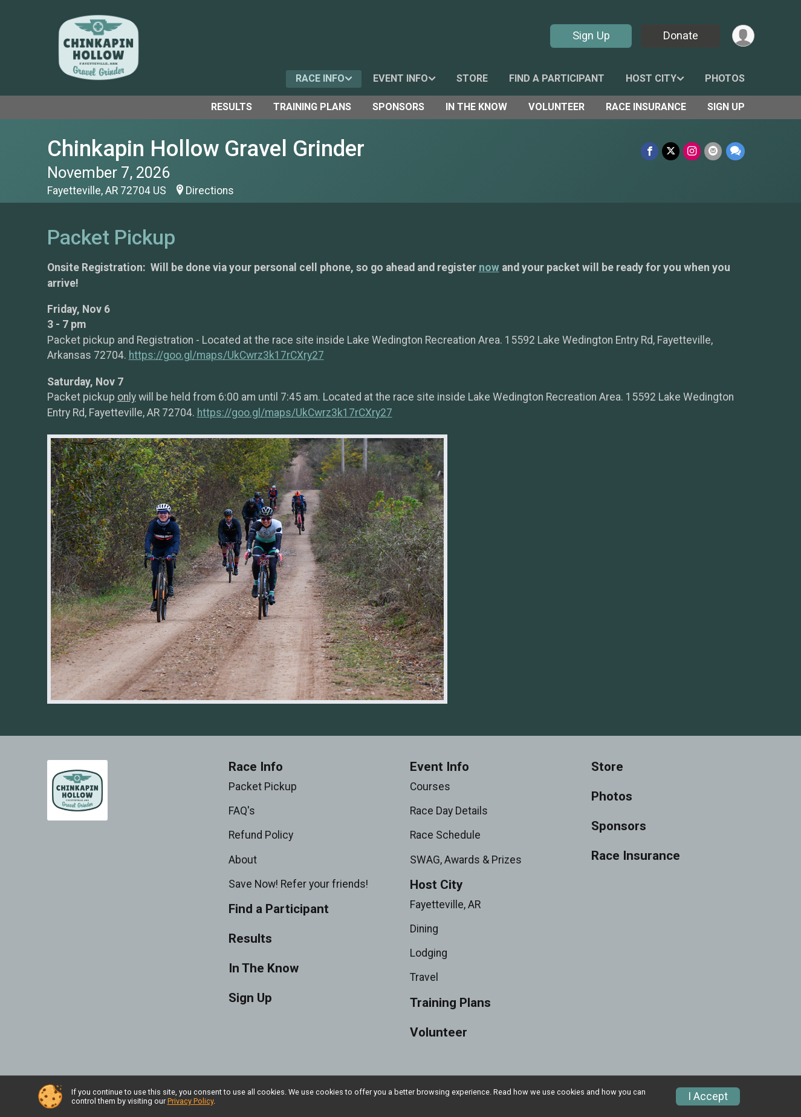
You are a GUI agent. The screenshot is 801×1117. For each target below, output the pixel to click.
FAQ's (242, 811)
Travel (424, 977)
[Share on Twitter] (671, 151)
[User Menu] (743, 36)
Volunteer (556, 107)
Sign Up (590, 35)
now (489, 267)
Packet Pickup (263, 787)
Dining (424, 929)
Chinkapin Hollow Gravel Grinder (206, 149)
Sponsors (398, 107)
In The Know (476, 107)
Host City (651, 78)
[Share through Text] (735, 151)
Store (472, 78)
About (243, 860)
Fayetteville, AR (445, 905)
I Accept (708, 1096)
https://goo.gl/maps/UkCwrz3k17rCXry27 (226, 355)
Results (231, 107)
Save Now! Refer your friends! (298, 884)
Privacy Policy (190, 1101)
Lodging (428, 953)
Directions (210, 191)
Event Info (400, 78)
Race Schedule (445, 835)
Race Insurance (646, 107)
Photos (725, 78)
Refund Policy (261, 835)
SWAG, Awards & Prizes (466, 860)
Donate (680, 35)
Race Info (320, 78)
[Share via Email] (713, 151)
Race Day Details (449, 811)
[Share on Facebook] (650, 151)
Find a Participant (557, 78)
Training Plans (312, 107)
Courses (430, 787)
